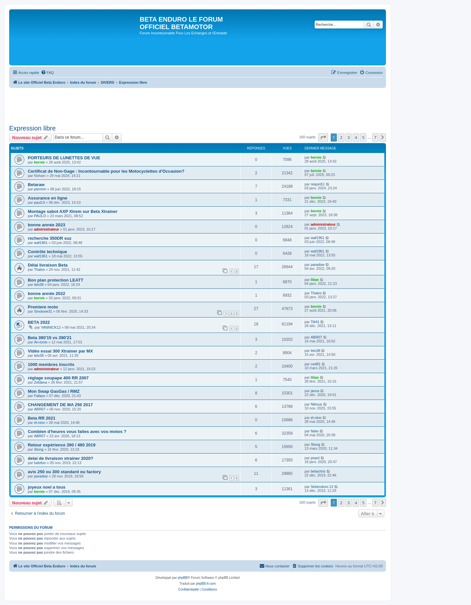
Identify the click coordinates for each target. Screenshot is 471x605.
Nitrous (316, 404)
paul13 (39, 202)
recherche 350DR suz (49, 238)
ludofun (40, 463)
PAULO (40, 216)
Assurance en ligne (47, 198)
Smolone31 (43, 311)
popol (315, 458)
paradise (317, 265)
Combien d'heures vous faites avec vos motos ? (77, 431)
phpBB (182, 577)
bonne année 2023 (46, 224)
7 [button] (375, 137)
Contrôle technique (47, 251)
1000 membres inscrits (51, 364)
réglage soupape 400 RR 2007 (58, 377)
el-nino (39, 422)
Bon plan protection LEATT (55, 280)
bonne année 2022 (46, 293)
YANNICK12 (51, 327)
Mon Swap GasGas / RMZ (53, 391)
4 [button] (356, 137)
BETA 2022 (39, 322)
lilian (315, 280)
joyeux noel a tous (46, 487)
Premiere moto (43, 306)
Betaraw (36, 184)
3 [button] (348, 137)
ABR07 (316, 337)
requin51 (318, 184)
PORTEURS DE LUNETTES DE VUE (64, 157)
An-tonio (40, 342)
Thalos (39, 269)
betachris (318, 471)
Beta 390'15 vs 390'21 (50, 337)
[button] (323, 137)
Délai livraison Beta (48, 265)
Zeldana (40, 382)
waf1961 (41, 243)
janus (315, 391)
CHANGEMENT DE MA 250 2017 (60, 404)
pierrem (40, 189)
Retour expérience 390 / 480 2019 (62, 444)
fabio (315, 431)
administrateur (46, 229)
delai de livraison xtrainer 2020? (60, 458)
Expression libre (32, 128)
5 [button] (363, 137)
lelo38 (39, 284)
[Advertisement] (128, 104)
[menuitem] (47, 73)
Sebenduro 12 (322, 487)
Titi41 (315, 322)
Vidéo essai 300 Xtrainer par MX (60, 351)
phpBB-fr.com (206, 583)
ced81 (316, 364)
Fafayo (39, 396)
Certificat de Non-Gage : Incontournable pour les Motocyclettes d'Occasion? (106, 171)
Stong (39, 449)
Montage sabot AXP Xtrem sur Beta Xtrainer (72, 211)
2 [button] (341, 137)
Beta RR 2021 (41, 418)
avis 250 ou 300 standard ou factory (64, 471)
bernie (39, 162)
